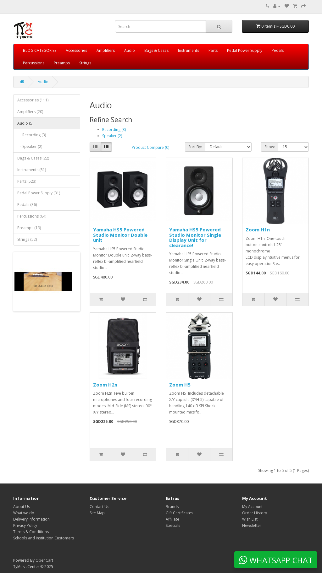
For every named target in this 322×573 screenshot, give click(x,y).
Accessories (76, 50)
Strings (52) (27, 239)
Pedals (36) (27, 204)
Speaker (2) (112, 135)
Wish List (250, 519)
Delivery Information (31, 519)
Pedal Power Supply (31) (38, 193)
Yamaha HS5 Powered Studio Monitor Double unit (120, 234)
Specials (173, 525)
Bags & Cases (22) (33, 158)
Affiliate (172, 519)
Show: (269, 146)
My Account (252, 506)
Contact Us (99, 506)
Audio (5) (25, 123)
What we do (23, 513)
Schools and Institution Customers (43, 538)
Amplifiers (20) (30, 111)
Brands (172, 506)
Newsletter (251, 525)
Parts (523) (26, 181)
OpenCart (44, 560)
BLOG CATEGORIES (39, 50)
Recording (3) (114, 129)
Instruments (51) (31, 169)
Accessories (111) (32, 100)
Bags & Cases (156, 50)
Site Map (97, 513)
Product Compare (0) (150, 147)
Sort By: (195, 146)
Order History (254, 513)
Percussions (33, 63)
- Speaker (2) (29, 146)
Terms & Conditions (31, 531)
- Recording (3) (31, 135)
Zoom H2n (105, 384)
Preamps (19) (29, 227)
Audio (129, 50)
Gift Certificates (179, 513)
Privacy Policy (25, 525)
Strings (85, 63)
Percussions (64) (31, 216)
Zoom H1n (258, 229)
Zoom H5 (180, 384)
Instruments (188, 50)
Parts (213, 50)
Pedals (278, 50)
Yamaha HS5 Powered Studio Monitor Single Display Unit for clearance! (195, 237)
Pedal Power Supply (244, 50)
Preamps (62, 63)
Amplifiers (106, 50)
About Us (21, 506)
